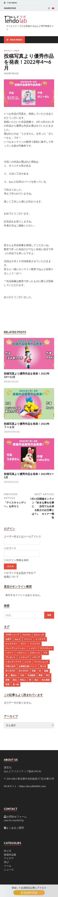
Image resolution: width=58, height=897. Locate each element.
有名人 (23, 680)
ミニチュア (24, 657)
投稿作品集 (10, 854)
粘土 (36, 680)
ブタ (45, 652)
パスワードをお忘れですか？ (20, 572)
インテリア (40, 639)
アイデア (9, 858)
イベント (28, 639)
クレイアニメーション (15, 648)
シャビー (33, 648)
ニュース (9, 869)
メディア (36, 657)
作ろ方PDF (23, 671)
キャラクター (11, 643)
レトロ (28, 661)
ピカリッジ (35, 652)
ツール (7, 865)
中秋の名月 (10, 666)
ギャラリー (8, 51)
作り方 (43, 666)
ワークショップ (41, 661)
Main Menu (16, 40)
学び (48, 675)
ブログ (16, 51)
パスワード (10, 548)
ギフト (24, 643)
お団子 (8, 639)
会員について (11, 576)
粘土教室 (46, 680)
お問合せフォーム (16, 816)
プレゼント (10, 657)
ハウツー (9, 652)
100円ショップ (12, 634)
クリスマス (35, 643)
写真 (34, 671)
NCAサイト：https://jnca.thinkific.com (25, 786)
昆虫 (15, 680)
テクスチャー (46, 648)
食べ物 (16, 684)
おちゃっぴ (39, 634)
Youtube (26, 634)
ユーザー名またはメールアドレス (22, 536)
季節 (41, 675)
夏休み (14, 675)
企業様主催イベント (28, 666)
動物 (46, 671)
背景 (7, 684)
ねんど (18, 639)
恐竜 (7, 680)
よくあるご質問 (15, 827)
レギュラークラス (13, 661)
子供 (22, 675)
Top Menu (12, 3)
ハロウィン (22, 652)
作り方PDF (10, 671)
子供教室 (31, 675)
